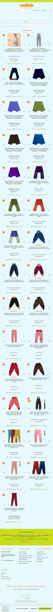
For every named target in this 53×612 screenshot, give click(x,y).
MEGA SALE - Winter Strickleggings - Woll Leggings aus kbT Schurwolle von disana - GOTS (14, 447)
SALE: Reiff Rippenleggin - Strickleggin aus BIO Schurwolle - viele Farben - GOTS (14, 510)
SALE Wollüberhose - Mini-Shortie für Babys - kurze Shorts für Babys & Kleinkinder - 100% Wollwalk (39, 84)
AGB (2, 574)
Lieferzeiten (39, 559)
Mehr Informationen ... (5, 610)
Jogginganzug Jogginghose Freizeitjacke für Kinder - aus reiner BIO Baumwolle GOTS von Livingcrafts (14, 50)
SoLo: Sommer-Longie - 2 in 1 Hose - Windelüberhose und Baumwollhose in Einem (14, 215)
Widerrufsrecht (4, 576)
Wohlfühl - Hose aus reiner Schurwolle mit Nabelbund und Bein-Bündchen (14, 314)
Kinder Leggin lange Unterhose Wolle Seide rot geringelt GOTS (14, 346)
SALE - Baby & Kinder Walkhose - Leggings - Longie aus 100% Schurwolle (14, 83)
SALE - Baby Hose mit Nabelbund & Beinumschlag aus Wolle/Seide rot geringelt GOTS (39, 347)
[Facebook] (25, 598)
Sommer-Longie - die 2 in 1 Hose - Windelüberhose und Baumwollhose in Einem (39, 215)
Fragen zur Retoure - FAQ (42, 557)
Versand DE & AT (40, 552)
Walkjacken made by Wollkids (25, 555)
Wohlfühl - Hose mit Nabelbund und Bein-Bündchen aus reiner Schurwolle (39, 314)
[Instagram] (28, 598)
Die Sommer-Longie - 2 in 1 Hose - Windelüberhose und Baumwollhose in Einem (39, 183)
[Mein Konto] (44, 10)
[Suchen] (26, 10)
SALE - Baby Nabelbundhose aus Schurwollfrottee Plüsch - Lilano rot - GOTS (14, 381)
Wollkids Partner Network (33, 589)
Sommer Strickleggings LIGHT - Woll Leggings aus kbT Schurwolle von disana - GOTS (14, 478)
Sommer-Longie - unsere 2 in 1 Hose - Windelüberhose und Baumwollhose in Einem (14, 247)
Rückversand (39, 555)
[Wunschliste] (35, 10)
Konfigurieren (34, 608)
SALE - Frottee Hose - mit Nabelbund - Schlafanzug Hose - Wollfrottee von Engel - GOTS (39, 478)
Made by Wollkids (23, 553)
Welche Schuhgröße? (23, 563)
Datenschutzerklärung (6, 578)
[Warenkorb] (50, 10)
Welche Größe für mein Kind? (25, 561)
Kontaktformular (10, 560)
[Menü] (5, 10)
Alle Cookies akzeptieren (45, 608)
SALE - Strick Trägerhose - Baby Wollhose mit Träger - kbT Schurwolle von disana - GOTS (39, 414)
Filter (26, 21)
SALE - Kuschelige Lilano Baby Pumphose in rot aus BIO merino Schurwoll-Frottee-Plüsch (14, 414)
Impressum (3, 572)
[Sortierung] (27, 30)
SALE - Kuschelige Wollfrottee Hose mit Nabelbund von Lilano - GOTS (39, 379)
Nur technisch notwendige (22, 608)
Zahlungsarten (40, 561)
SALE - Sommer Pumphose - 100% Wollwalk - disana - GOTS (39, 446)
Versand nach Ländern (42, 553)
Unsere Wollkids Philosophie (25, 557)
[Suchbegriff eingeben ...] (18, 10)
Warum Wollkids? (23, 552)
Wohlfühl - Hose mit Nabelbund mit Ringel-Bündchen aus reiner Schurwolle (39, 248)
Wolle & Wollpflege (23, 559)
